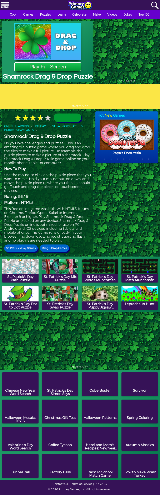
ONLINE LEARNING (16, 126)
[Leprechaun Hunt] (139, 298)
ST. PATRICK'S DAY (64, 126)
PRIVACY (101, 483)
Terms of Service (81, 483)
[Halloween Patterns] (100, 411)
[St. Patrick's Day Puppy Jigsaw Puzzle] (100, 298)
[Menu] (5, 5)
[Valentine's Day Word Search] (20, 439)
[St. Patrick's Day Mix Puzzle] (60, 271)
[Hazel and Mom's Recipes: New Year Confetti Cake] (100, 439)
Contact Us (60, 483)
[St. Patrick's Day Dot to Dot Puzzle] (20, 298)
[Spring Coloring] (139, 411)
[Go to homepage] (80, 5)
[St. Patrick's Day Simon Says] (60, 384)
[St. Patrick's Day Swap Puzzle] (60, 298)
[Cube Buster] (100, 384)
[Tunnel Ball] (20, 466)
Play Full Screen (48, 66)
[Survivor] (139, 384)
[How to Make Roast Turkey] (139, 466)
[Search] (154, 5)
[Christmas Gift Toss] (60, 411)
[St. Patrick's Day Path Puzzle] (20, 271)
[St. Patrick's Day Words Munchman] (100, 271)
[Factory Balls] (60, 466)
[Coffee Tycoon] (60, 439)
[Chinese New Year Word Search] (20, 384)
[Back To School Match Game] (100, 466)
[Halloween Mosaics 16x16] (20, 411)
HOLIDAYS (40, 126)
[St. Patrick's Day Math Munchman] (139, 271)
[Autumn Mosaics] (139, 439)
